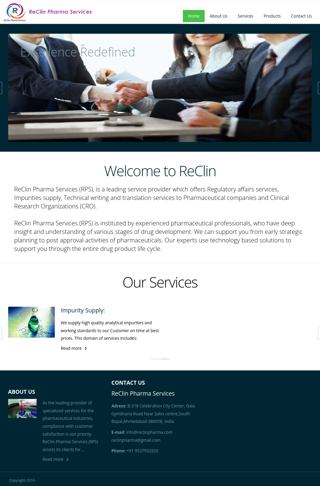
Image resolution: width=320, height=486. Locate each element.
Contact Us (301, 16)
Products (272, 16)
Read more (71, 348)
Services (245, 16)
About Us (218, 16)
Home (194, 16)
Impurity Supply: (83, 310)
